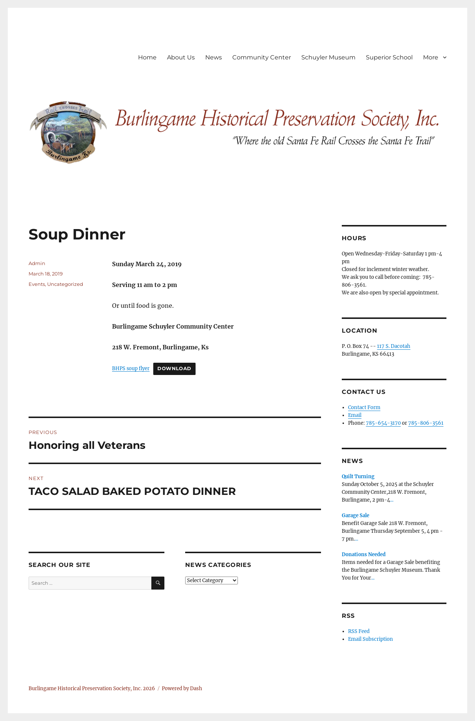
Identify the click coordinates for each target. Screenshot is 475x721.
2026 (149, 688)
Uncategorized (65, 284)
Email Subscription (370, 639)
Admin (37, 263)
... (391, 500)
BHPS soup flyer (131, 368)
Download (174, 368)
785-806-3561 (425, 423)
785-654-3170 (383, 423)
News (213, 57)
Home (147, 57)
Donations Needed (364, 554)
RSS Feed (359, 631)
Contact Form (364, 407)
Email (354, 415)
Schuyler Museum (328, 57)
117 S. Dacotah (393, 346)
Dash (196, 688)
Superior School (389, 57)
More (430, 57)
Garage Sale (355, 515)
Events (37, 284)
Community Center (261, 57)
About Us (181, 57)
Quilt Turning (358, 476)
